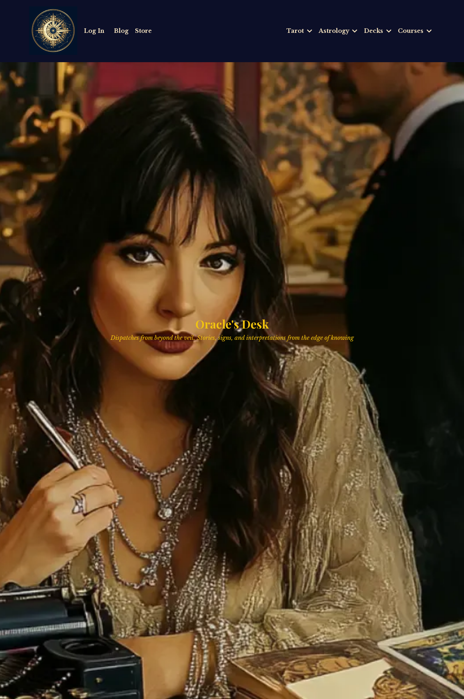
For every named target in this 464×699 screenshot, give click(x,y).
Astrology (338, 30)
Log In (94, 30)
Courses (415, 30)
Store (143, 30)
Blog (121, 30)
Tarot (299, 30)
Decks (378, 30)
